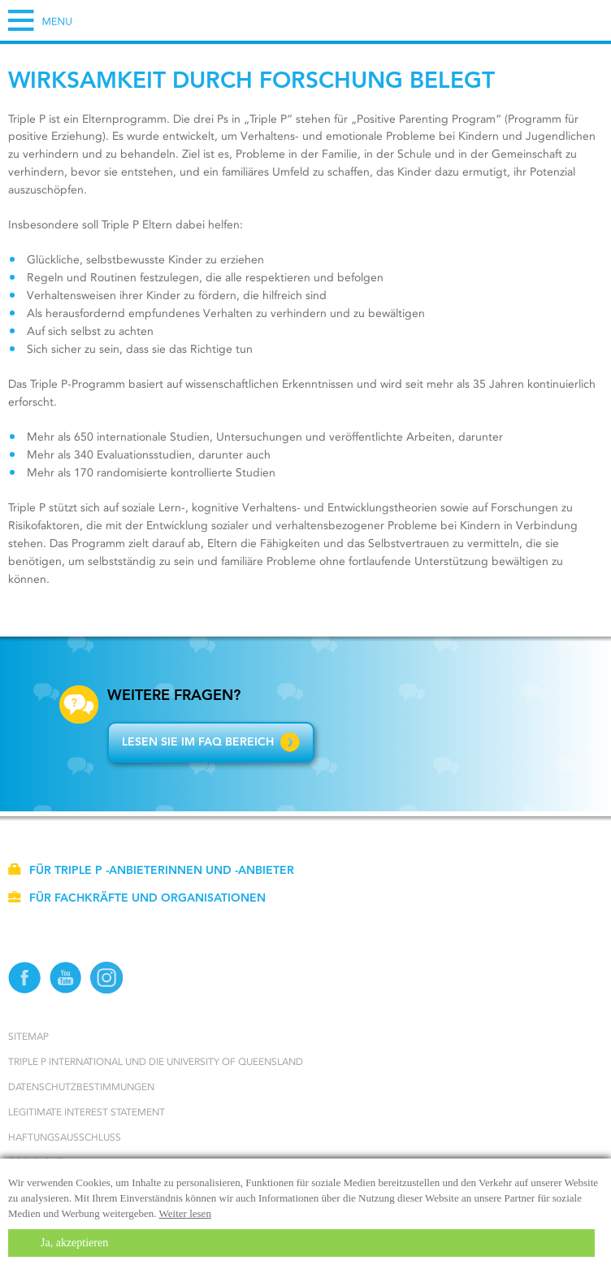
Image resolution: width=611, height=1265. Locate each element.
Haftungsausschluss (64, 1137)
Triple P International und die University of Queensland (155, 1061)
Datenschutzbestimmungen (81, 1086)
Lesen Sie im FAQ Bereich (211, 741)
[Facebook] (24, 990)
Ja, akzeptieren (74, 1243)
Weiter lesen (185, 1213)
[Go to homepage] (305, 44)
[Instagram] (107, 990)
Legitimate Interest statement (86, 1112)
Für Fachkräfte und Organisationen (137, 897)
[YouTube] (66, 990)
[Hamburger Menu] (40, 20)
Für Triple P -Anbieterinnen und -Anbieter (151, 870)
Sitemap (28, 1036)
